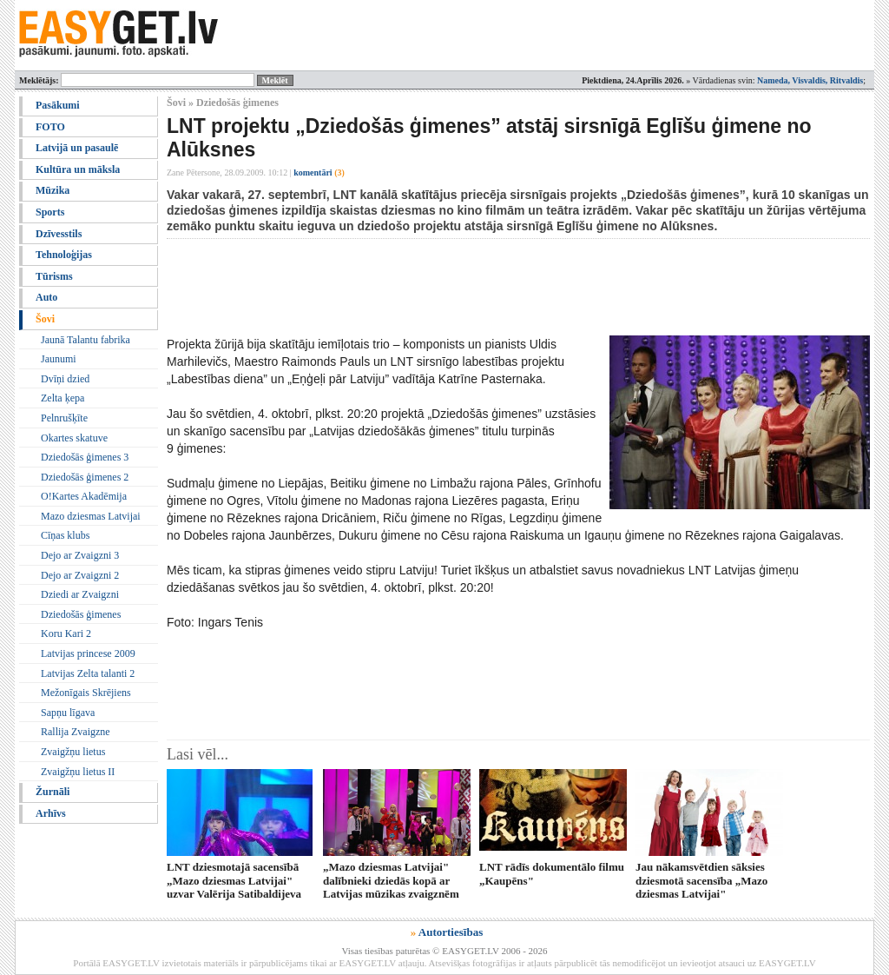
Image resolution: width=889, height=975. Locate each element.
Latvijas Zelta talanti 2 (88, 673)
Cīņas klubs (65, 535)
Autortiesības (450, 932)
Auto (46, 297)
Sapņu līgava (68, 712)
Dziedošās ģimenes (81, 614)
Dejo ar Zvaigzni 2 (80, 575)
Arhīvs (51, 813)
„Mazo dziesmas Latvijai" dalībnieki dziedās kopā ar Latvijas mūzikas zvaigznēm (391, 880)
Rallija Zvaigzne (75, 732)
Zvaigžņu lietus (73, 752)
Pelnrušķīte (64, 418)
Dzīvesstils (59, 234)
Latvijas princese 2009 (88, 653)
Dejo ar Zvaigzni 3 (80, 555)
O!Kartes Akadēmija (84, 496)
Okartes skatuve (74, 438)
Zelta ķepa (62, 398)
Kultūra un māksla (78, 169)
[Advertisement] (483, 287)
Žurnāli (52, 792)
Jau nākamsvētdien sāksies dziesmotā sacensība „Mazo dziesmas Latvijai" (701, 880)
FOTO (50, 127)
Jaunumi (58, 359)
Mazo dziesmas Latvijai (91, 516)
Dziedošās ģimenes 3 (84, 457)
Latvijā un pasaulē (77, 148)
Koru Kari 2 (66, 633)
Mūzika (52, 190)
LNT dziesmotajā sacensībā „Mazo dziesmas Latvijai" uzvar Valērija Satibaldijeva (234, 880)
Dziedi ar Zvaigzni (80, 594)
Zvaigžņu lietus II (78, 772)
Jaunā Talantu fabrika (85, 340)
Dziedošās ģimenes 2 (84, 477)
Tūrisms (54, 276)
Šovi (45, 319)
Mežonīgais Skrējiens (86, 692)
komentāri (319, 172)
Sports (50, 212)
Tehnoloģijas (64, 255)
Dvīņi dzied (65, 379)
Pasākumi (58, 105)
